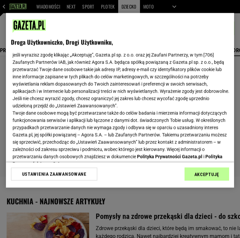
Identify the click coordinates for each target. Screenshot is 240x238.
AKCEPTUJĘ (206, 174)
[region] (120, 100)
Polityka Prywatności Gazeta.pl (169, 156)
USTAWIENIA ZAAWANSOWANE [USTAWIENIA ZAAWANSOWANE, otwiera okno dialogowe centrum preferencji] (54, 174)
